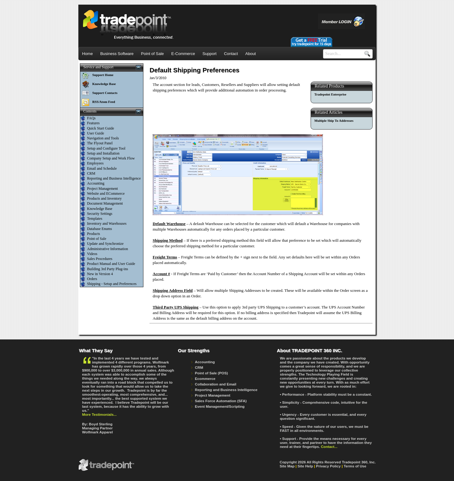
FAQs (88, 118)
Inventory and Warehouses (103, 223)
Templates (91, 218)
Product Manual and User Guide (108, 264)
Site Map (287, 466)
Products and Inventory (101, 198)
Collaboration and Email (215, 384)
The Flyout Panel (97, 143)
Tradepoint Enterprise (330, 94)
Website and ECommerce (103, 193)
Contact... (329, 447)
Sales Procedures (96, 259)
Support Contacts (98, 93)
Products (90, 234)
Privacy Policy (328, 466)
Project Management (99, 188)
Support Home (96, 75)
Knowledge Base (98, 84)
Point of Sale (93, 238)
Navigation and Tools (100, 138)
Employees (92, 163)
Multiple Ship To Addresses (333, 120)
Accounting (92, 183)
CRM (88, 173)
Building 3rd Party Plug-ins (104, 269)
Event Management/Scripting (219, 406)
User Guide (92, 133)
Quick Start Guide (97, 128)
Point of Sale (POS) (211, 373)
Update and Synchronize (102, 243)
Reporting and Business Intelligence (111, 178)
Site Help (305, 466)
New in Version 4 (97, 274)
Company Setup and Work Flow (108, 158)
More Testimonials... (99, 414)
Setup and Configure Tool (103, 148)
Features (90, 123)
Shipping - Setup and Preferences (109, 284)
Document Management (102, 203)
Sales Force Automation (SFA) (221, 401)
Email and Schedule (99, 168)
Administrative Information (104, 249)
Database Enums (96, 229)
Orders (89, 279)
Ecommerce (205, 379)
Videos (89, 254)
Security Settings (96, 213)
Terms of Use (355, 466)
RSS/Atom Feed (97, 102)
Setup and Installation (100, 153)
